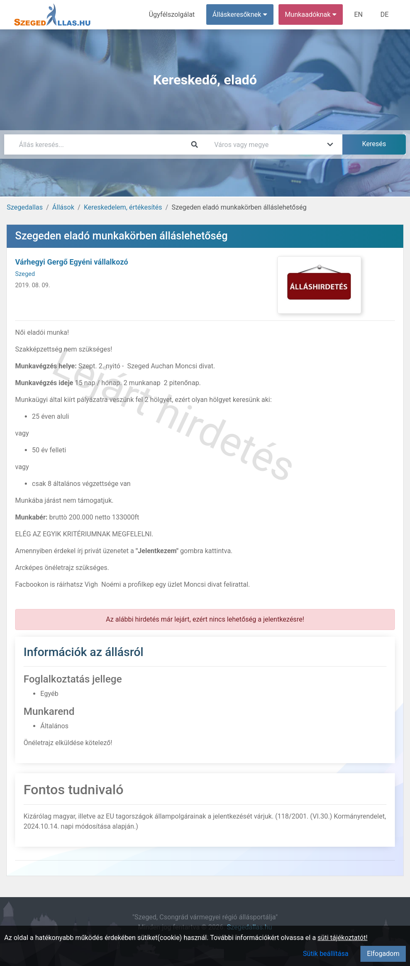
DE (384, 14)
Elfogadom (383, 954)
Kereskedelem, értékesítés (123, 207)
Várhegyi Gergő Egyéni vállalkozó (71, 261)
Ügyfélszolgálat (171, 14)
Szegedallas (25, 207)
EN (358, 14)
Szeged (25, 274)
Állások (63, 207)
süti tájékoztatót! (343, 938)
